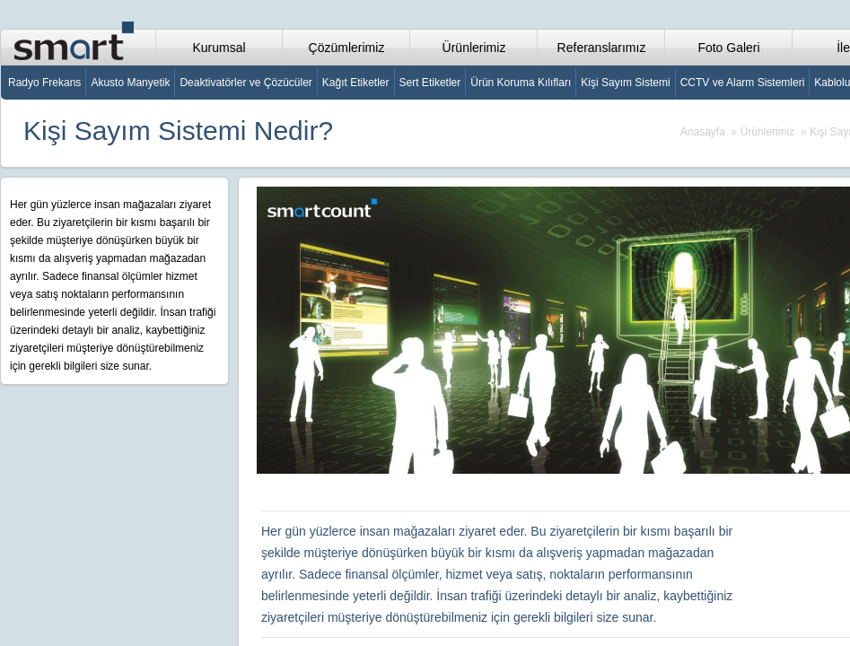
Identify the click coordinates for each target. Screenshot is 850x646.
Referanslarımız (601, 47)
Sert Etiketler (430, 82)
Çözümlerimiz (347, 47)
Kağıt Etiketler (356, 82)
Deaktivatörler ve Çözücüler (245, 82)
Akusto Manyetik (130, 82)
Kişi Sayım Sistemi (625, 82)
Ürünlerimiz (474, 47)
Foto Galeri (728, 47)
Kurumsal (218, 47)
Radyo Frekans (44, 82)
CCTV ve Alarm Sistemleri (742, 82)
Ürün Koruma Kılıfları (520, 82)
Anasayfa (702, 132)
